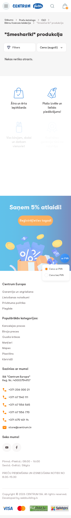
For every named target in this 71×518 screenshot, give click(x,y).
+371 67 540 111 (18, 397)
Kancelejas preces (13, 325)
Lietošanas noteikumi (15, 297)
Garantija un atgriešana (17, 291)
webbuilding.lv (29, 497)
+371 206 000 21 (19, 389)
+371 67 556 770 (19, 412)
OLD (43, 20)
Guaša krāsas (11, 336)
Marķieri (7, 342)
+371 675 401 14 (19, 419)
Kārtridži (7, 359)
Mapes (6, 348)
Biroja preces (10, 331)
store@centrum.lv (20, 427)
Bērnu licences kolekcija (18, 22)
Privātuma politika (13, 302)
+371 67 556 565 (19, 404)
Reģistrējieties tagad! (35, 220)
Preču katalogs (27, 20)
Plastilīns (8, 353)
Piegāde (7, 308)
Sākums (9, 19)
